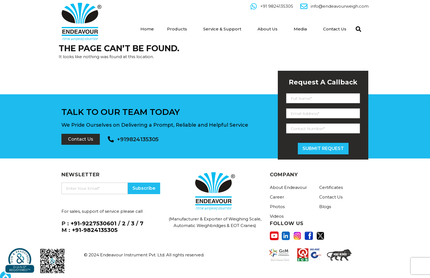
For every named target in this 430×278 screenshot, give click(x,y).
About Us (268, 29)
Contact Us (334, 29)
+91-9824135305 (95, 230)
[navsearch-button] (357, 28)
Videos (277, 216)
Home (147, 29)
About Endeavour (288, 187)
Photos (277, 206)
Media (300, 29)
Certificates (331, 187)
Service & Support (222, 29)
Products (177, 29)
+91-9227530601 (93, 223)
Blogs (325, 206)
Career (277, 197)
